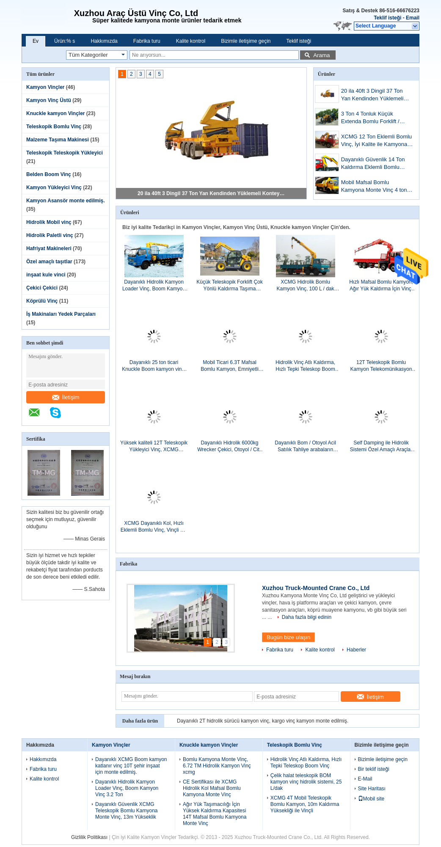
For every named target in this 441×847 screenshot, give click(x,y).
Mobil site (371, 799)
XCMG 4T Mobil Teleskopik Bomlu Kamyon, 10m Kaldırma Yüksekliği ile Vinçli (304, 804)
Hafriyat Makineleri (49, 248)
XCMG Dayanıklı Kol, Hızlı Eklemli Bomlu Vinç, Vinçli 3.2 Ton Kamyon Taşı (154, 526)
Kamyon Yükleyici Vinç (54, 187)
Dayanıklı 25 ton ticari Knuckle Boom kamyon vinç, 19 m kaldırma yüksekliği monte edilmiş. (154, 365)
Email (412, 18)
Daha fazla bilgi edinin (306, 617)
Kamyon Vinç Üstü (48, 100)
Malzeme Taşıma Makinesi (57, 140)
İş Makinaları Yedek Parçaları (61, 314)
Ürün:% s (64, 41)
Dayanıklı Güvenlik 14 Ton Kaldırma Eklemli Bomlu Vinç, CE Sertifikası (373, 164)
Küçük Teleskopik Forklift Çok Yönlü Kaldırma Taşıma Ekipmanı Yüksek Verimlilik (229, 285)
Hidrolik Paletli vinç (49, 235)
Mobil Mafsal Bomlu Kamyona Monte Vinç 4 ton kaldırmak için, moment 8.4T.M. (374, 187)
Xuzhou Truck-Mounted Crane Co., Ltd (315, 588)
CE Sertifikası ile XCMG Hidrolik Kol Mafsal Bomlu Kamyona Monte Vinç (212, 788)
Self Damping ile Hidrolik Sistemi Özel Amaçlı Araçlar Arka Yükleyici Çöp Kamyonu (381, 446)
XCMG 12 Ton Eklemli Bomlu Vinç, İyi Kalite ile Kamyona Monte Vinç (376, 141)
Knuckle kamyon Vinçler (55, 113)
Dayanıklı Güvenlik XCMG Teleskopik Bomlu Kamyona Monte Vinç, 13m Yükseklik (126, 810)
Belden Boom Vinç (48, 174)
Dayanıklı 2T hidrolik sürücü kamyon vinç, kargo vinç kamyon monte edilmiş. (262, 721)
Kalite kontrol (190, 41)
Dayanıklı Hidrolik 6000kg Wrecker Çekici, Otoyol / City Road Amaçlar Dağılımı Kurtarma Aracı (229, 446)
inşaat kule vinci (46, 275)
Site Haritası (372, 789)
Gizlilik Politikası (89, 837)
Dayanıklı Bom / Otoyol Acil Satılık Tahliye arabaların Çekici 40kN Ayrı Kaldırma (305, 446)
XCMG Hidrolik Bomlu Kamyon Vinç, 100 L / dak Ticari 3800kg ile (305, 285)
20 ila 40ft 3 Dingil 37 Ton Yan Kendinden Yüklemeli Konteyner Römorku (212, 193)
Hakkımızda (104, 41)
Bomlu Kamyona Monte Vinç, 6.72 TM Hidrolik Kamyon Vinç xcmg (217, 765)
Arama (321, 55)
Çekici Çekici (42, 288)
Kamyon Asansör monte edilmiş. (65, 201)
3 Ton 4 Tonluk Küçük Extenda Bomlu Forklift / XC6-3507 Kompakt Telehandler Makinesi (370, 118)
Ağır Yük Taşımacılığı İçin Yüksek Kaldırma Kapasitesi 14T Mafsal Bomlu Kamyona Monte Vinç (215, 813)
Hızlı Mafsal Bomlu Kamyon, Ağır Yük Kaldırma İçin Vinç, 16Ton (381, 285)
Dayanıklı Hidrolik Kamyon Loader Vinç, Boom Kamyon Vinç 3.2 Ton (153, 285)
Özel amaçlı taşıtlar (49, 262)
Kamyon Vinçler (45, 87)
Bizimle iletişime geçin (245, 41)
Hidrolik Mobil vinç (49, 222)
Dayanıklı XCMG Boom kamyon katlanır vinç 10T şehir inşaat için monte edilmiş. (131, 765)
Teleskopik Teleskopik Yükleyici (64, 153)
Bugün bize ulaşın (288, 637)
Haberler (356, 650)
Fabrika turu (146, 41)
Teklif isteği (387, 18)
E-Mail (365, 779)
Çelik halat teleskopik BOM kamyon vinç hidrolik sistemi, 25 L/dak (306, 782)
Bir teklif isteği (373, 769)
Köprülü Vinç (42, 301)
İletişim (65, 397)
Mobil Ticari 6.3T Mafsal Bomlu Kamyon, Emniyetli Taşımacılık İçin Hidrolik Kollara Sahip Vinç (230, 365)
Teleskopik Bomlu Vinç (53, 127)
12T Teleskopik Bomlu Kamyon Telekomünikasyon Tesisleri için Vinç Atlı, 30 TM (381, 365)
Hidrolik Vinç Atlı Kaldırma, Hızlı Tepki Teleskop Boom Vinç (305, 365)
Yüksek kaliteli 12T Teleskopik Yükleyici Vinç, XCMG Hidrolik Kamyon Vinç (153, 446)
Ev (36, 41)
